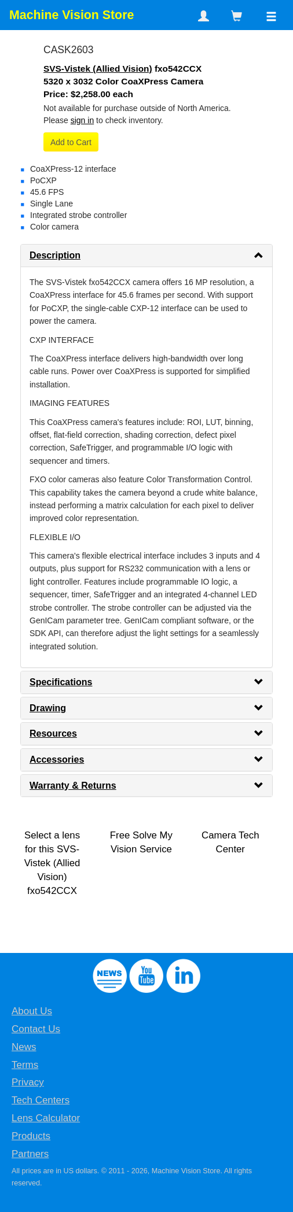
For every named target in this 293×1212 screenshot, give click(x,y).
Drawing (48, 708)
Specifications (61, 682)
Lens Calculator (46, 1118)
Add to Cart (70, 142)
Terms (25, 1064)
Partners (30, 1153)
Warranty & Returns (73, 785)
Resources (53, 733)
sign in (82, 120)
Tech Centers (40, 1100)
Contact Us (36, 1028)
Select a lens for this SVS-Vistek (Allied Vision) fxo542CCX (52, 863)
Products (31, 1135)
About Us (32, 1011)
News (24, 1046)
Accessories (57, 759)
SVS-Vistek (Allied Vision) (97, 68)
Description (55, 255)
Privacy (28, 1082)
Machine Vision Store (71, 15)
